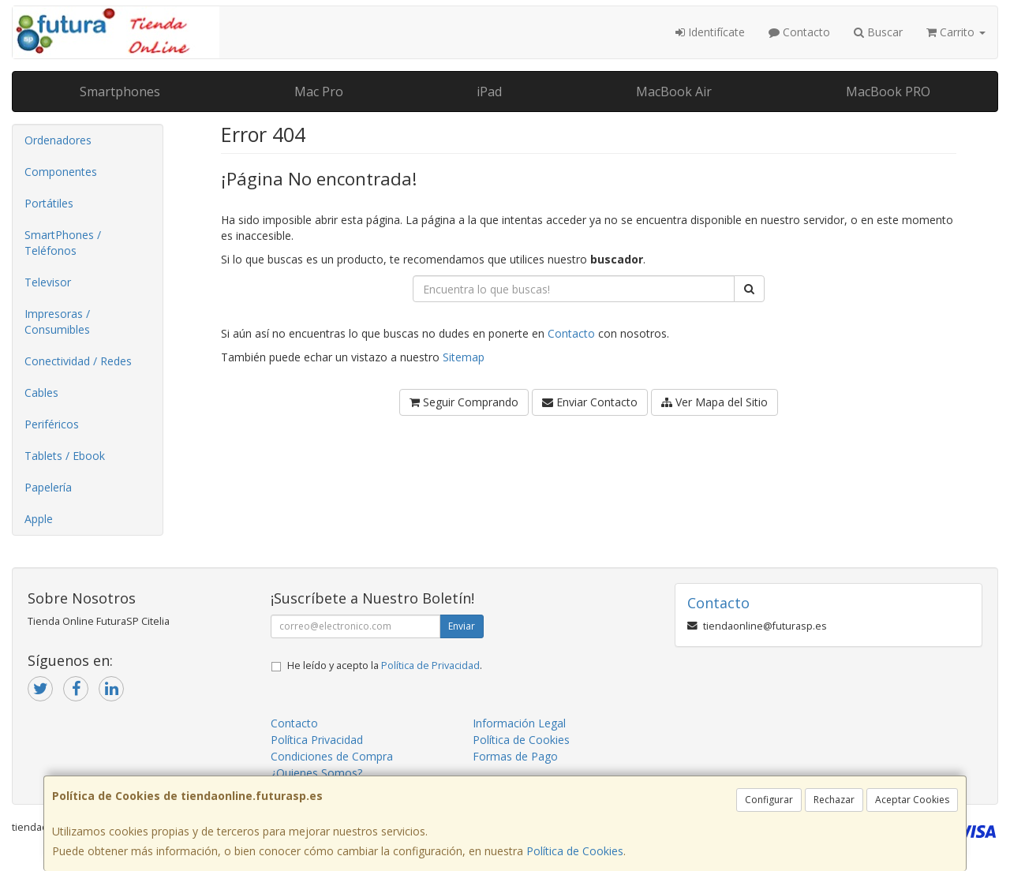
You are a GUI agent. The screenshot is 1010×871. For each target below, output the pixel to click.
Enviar (461, 626)
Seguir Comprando (464, 401)
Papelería (48, 487)
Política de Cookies (574, 850)
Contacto (799, 31)
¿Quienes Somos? (316, 772)
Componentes (60, 171)
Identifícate (710, 31)
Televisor (47, 282)
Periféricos (51, 424)
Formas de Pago (515, 756)
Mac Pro (318, 91)
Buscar (878, 31)
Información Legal (519, 723)
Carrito (956, 31)
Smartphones (120, 91)
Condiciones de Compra (332, 756)
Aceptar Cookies (912, 799)
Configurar (769, 799)
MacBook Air (674, 91)
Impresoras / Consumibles (57, 321)
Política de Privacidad (430, 665)
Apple (38, 518)
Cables (41, 392)
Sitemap (463, 357)
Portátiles (48, 203)
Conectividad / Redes (78, 360)
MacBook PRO (888, 91)
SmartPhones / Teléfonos (62, 242)
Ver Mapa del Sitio (714, 401)
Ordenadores (58, 140)
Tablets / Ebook (64, 455)
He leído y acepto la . (384, 665)
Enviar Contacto (590, 401)
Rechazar (834, 799)
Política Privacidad (317, 739)
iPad (489, 91)
